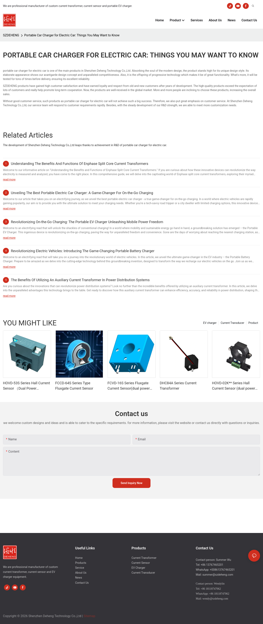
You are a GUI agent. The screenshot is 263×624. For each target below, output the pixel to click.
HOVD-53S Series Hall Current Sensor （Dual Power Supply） (26, 386)
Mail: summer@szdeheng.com (214, 574)
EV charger (210, 322)
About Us (80, 572)
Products (80, 562)
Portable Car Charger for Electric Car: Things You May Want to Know (72, 35)
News (78, 577)
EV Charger (138, 567)
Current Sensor (141, 562)
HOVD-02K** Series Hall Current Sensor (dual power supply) (233, 386)
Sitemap (89, 616)
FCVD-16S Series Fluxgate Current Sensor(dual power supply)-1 (129, 386)
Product (253, 322)
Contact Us (82, 582)
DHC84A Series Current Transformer (178, 385)
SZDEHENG (11, 35)
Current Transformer (144, 557)
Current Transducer (232, 322)
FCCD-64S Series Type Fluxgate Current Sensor (74, 385)
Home (79, 557)
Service (79, 567)
